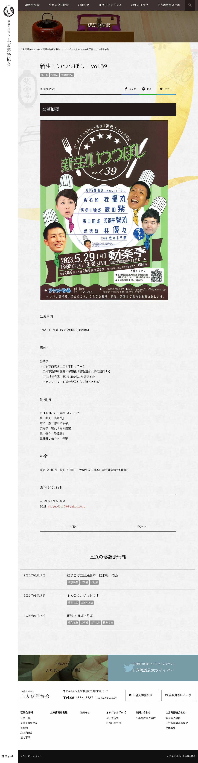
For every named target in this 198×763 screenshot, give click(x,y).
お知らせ (83, 5)
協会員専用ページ (178, 695)
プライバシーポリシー (31, 756)
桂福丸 (54, 75)
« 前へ (74, 526)
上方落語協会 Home (30, 49)
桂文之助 (73, 622)
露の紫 (44, 75)
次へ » (142, 526)
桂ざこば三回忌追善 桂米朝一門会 (92, 575)
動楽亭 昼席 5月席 (80, 615)
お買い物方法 (113, 723)
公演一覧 (25, 718)
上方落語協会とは (168, 5)
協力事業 (25, 737)
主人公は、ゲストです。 (84, 595)
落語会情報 (32, 5)
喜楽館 (24, 728)
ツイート (169, 89)
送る (149, 89)
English (9, 756)
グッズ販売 (112, 718)
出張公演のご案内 (146, 718)
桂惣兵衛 (73, 582)
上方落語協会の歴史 (177, 723)
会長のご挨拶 (173, 718)
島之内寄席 (26, 733)
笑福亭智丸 (67, 75)
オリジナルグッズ (110, 5)
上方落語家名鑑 (58, 712)
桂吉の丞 (73, 602)
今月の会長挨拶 (59, 5)
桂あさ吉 (108, 622)
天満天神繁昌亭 (140, 695)
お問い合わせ (139, 5)
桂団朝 (84, 582)
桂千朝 (84, 622)
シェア (132, 89)
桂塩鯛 (94, 582)
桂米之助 (95, 622)
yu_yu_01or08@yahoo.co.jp (66, 506)
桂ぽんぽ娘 (86, 602)
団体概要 (171, 728)
